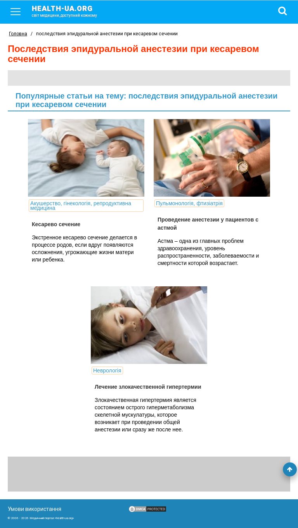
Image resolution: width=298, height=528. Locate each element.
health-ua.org (70, 10)
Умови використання (34, 509)
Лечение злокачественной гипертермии (148, 387)
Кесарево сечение (56, 224)
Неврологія (107, 370)
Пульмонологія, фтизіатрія (189, 203)
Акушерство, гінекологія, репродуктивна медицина (80, 205)
